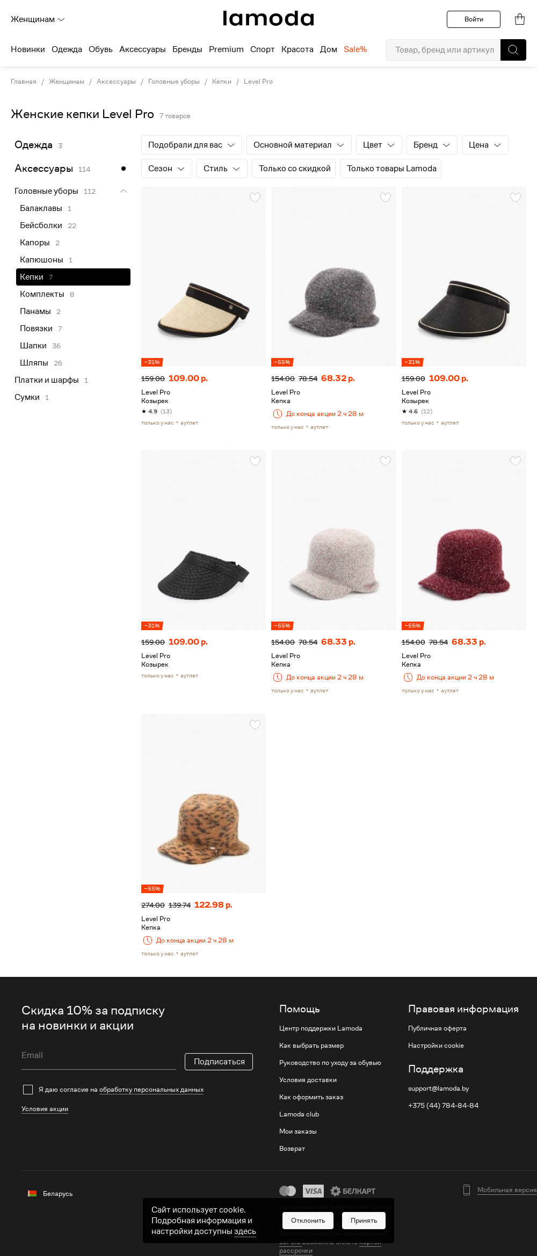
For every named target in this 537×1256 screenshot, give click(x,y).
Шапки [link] (33, 345)
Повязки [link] (36, 328)
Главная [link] (24, 81)
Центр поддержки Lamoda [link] (320, 1028)
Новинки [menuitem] (28, 49)
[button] (513, 50)
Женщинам (38, 19)
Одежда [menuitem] (67, 49)
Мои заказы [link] (298, 1131)
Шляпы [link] (34, 362)
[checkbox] (137, 1089)
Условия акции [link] (44, 1108)
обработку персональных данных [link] (151, 1089)
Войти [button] (474, 19)
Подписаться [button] (219, 1061)
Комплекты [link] (42, 294)
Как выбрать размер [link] (311, 1045)
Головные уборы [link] (174, 81)
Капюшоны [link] (41, 259)
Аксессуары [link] (116, 81)
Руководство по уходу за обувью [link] (330, 1062)
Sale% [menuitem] (355, 49)
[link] (268, 18)
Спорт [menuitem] (262, 49)
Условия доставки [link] (308, 1080)
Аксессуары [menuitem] (142, 49)
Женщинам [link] (66, 81)
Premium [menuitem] (226, 49)
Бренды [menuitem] (187, 49)
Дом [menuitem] (328, 49)
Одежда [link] (33, 144)
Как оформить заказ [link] (311, 1097)
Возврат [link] (292, 1148)
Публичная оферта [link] (437, 1028)
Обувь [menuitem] (101, 49)
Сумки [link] (27, 397)
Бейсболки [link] (41, 225)
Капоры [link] (35, 242)
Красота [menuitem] (297, 49)
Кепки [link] (221, 81)
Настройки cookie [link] (436, 1045)
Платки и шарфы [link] (46, 380)
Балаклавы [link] (41, 208)
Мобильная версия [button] (507, 1190)
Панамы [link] (35, 311)
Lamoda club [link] (299, 1114)
